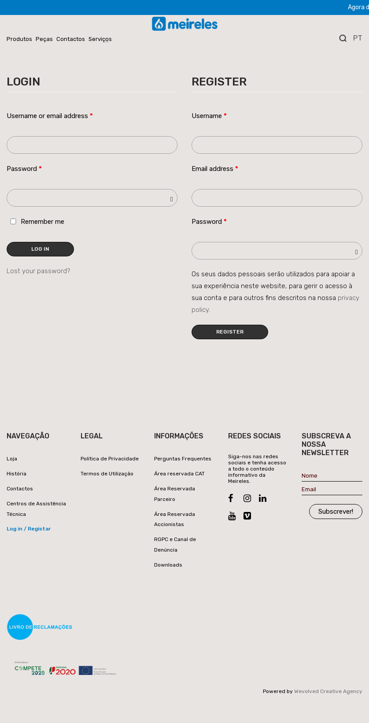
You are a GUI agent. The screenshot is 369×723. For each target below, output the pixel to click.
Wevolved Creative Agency (328, 691)
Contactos (70, 39)
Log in (40, 249)
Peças (44, 39)
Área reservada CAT (179, 474)
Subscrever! (335, 511)
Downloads (168, 565)
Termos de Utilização (107, 474)
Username (209, 116)
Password (24, 169)
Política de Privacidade (110, 459)
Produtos (19, 39)
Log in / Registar (29, 529)
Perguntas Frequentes (182, 459)
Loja (12, 459)
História (16, 474)
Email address (215, 169)
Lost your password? (38, 271)
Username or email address (50, 116)
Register (230, 332)
